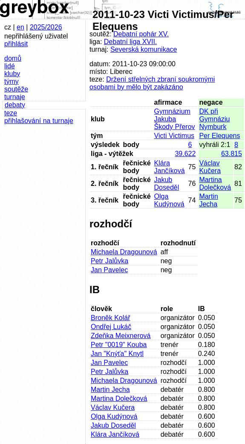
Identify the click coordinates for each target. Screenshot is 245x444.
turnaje (14, 96)
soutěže (16, 89)
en (20, 27)
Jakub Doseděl (166, 183)
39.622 (185, 153)
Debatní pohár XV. (141, 34)
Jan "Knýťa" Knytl (117, 353)
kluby (12, 73)
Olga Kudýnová (169, 200)
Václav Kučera (210, 166)
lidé (9, 66)
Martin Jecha (208, 200)
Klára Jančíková (169, 166)
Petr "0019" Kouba (119, 344)
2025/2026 (46, 27)
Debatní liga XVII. (130, 41)
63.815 (231, 153)
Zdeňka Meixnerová (121, 335)
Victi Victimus (174, 135)
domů (12, 58)
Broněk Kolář (110, 317)
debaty (15, 105)
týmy (11, 81)
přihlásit (16, 43)
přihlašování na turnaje (38, 120)
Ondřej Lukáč (111, 326)
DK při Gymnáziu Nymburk (214, 119)
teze (10, 113)
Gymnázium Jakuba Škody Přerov (174, 119)
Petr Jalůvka (109, 261)
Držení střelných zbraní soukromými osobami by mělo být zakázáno (152, 83)
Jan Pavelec (109, 269)
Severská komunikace (143, 49)
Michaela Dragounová (124, 252)
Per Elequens (219, 135)
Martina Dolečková (215, 183)
